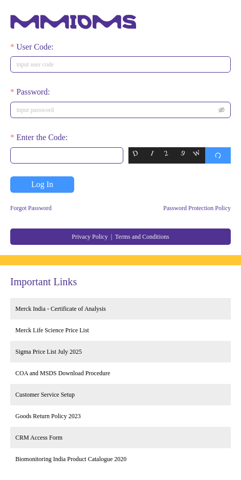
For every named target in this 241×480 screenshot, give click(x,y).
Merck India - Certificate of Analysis (60, 308)
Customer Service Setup (45, 394)
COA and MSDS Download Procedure (62, 373)
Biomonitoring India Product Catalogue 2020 (70, 459)
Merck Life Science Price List (52, 330)
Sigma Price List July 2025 (48, 351)
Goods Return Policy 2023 (48, 416)
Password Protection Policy (197, 208)
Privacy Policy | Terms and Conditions (120, 236)
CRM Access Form (38, 437)
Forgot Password (31, 208)
